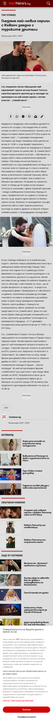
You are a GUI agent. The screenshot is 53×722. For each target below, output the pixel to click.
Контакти (5, 701)
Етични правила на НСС (11, 704)
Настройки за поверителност (13, 706)
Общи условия (29, 701)
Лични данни (29, 704)
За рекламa (16, 701)
